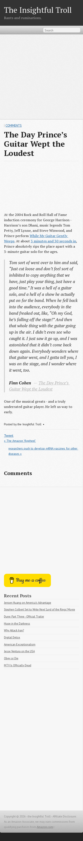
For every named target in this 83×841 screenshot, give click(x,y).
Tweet (9, 435)
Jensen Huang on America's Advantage (27, 603)
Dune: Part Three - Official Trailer (24, 616)
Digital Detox (12, 637)
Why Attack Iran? (14, 630)
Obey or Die (11, 658)
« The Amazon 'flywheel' (20, 441)
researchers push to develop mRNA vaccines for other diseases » (43, 451)
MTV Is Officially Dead (17, 665)
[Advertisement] (41, 76)
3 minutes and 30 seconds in (53, 241)
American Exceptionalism (19, 644)
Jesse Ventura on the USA (19, 651)
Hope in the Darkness (17, 623)
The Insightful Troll (38, 10)
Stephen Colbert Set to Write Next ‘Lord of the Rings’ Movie (39, 609)
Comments (14, 125)
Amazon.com (45, 827)
